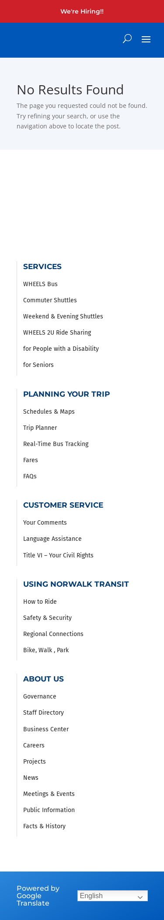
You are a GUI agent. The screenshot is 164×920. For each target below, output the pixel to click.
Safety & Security (47, 618)
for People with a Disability (61, 349)
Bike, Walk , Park (46, 650)
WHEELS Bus (40, 284)
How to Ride (40, 601)
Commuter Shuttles (50, 300)
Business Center (46, 729)
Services (42, 266)
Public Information (49, 810)
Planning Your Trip (66, 394)
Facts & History (44, 826)
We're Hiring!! (82, 11)
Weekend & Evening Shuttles (63, 316)
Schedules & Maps (49, 411)
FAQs (30, 476)
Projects (34, 761)
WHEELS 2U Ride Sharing (57, 332)
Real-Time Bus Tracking (55, 444)
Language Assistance (52, 539)
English (91, 895)
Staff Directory (43, 712)
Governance (39, 696)
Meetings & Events (49, 794)
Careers (34, 745)
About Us (43, 678)
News (30, 778)
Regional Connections (53, 634)
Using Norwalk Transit (76, 584)
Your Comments (45, 522)
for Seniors (38, 365)
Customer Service (63, 505)
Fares (30, 460)
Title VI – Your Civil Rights (58, 555)
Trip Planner (40, 428)
